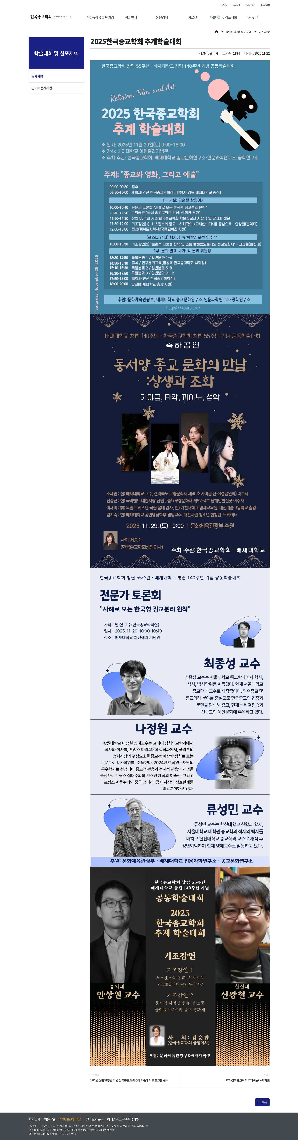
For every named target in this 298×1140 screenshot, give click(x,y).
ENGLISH (265, 4)
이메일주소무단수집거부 (123, 1119)
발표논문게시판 (41, 88)
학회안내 (131, 17)
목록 (262, 1102)
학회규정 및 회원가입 (100, 17)
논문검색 (162, 17)
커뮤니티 (254, 17)
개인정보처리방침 (70, 1119)
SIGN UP (250, 4)
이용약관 (49, 1119)
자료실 (192, 17)
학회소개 (34, 1119)
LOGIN (236, 4)
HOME (224, 4)
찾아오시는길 (94, 1119)
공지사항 (37, 76)
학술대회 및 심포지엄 (223, 17)
